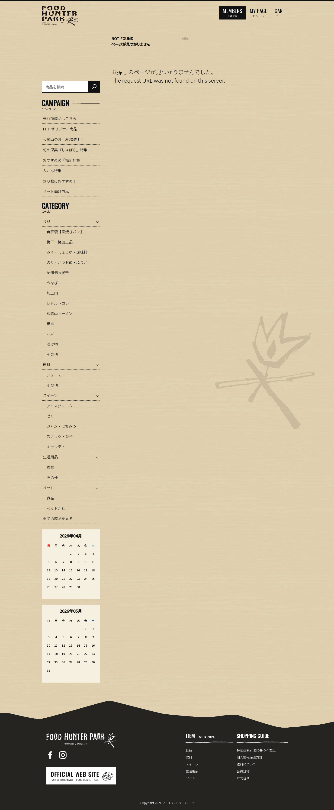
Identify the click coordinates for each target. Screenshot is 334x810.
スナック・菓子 (60, 436)
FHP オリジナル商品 (60, 129)
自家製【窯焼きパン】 (65, 231)
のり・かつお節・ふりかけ (69, 262)
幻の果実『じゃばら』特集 (65, 149)
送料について (246, 764)
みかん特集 (52, 170)
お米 (50, 334)
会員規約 (243, 771)
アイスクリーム (59, 405)
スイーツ (50, 395)
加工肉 (52, 293)
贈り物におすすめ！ (59, 181)
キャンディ (56, 446)
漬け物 (52, 344)
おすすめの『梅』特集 (61, 160)
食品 (46, 221)
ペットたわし (58, 508)
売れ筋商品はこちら (59, 118)
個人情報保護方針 (250, 757)
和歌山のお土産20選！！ (63, 139)
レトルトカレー (60, 303)
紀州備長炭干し (60, 272)
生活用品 (50, 457)
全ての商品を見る (58, 518)
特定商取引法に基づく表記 (256, 750)
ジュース (54, 375)
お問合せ (243, 778)
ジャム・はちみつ (61, 426)
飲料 (46, 364)
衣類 (50, 467)
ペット (48, 487)
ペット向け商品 (56, 191)
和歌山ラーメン (59, 313)
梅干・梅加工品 (60, 242)
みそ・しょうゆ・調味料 (67, 252)
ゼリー (52, 416)
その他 (52, 354)
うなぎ (52, 282)
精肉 (50, 323)
